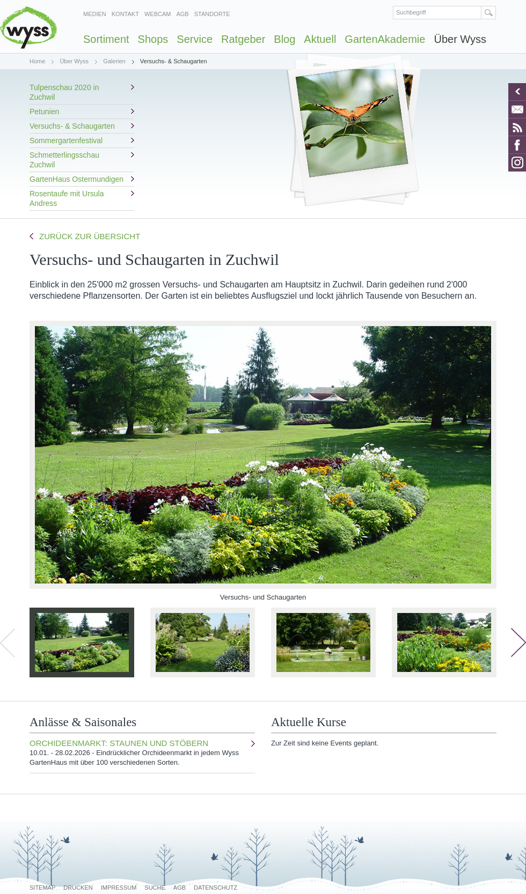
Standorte (212, 14)
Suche (154, 887)
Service (195, 39)
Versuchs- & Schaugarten (72, 126)
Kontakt (125, 14)
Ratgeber (243, 39)
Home (37, 61)
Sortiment (106, 39)
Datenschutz (215, 887)
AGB (182, 14)
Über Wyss (460, 39)
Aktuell (320, 39)
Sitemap (42, 887)
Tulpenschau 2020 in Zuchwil (64, 92)
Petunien (44, 111)
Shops (153, 39)
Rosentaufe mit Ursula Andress (67, 198)
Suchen (488, 12)
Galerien (114, 61)
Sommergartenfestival (66, 140)
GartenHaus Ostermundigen (76, 179)
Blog (284, 39)
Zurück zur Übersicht (89, 236)
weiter (518, 642)
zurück (7, 642)
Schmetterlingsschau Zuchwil (64, 160)
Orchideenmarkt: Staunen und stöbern (140, 752)
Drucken (77, 887)
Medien (94, 14)
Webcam (157, 14)
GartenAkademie (385, 39)
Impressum (119, 887)
